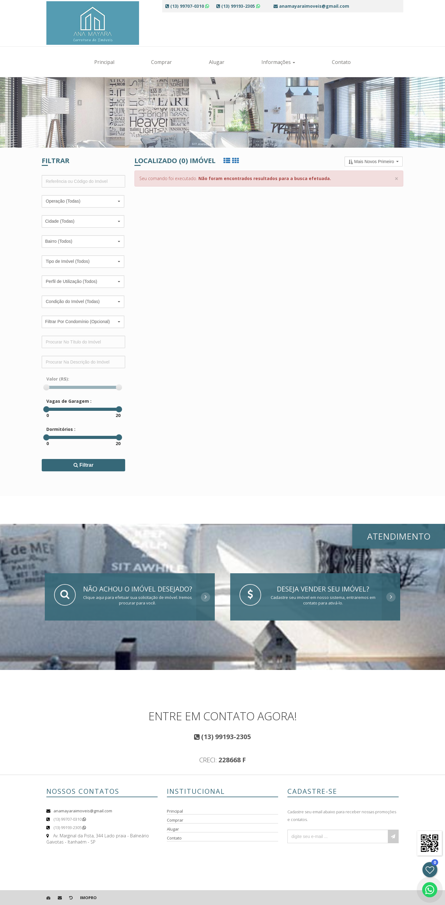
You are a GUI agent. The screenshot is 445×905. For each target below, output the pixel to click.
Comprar (161, 62)
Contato (341, 62)
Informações (278, 62)
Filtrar (84, 465)
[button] (83, 201)
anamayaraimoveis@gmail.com (82, 811)
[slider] (46, 387)
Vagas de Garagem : (68, 401)
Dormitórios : (60, 429)
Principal (104, 62)
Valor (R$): (57, 379)
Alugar (216, 62)
